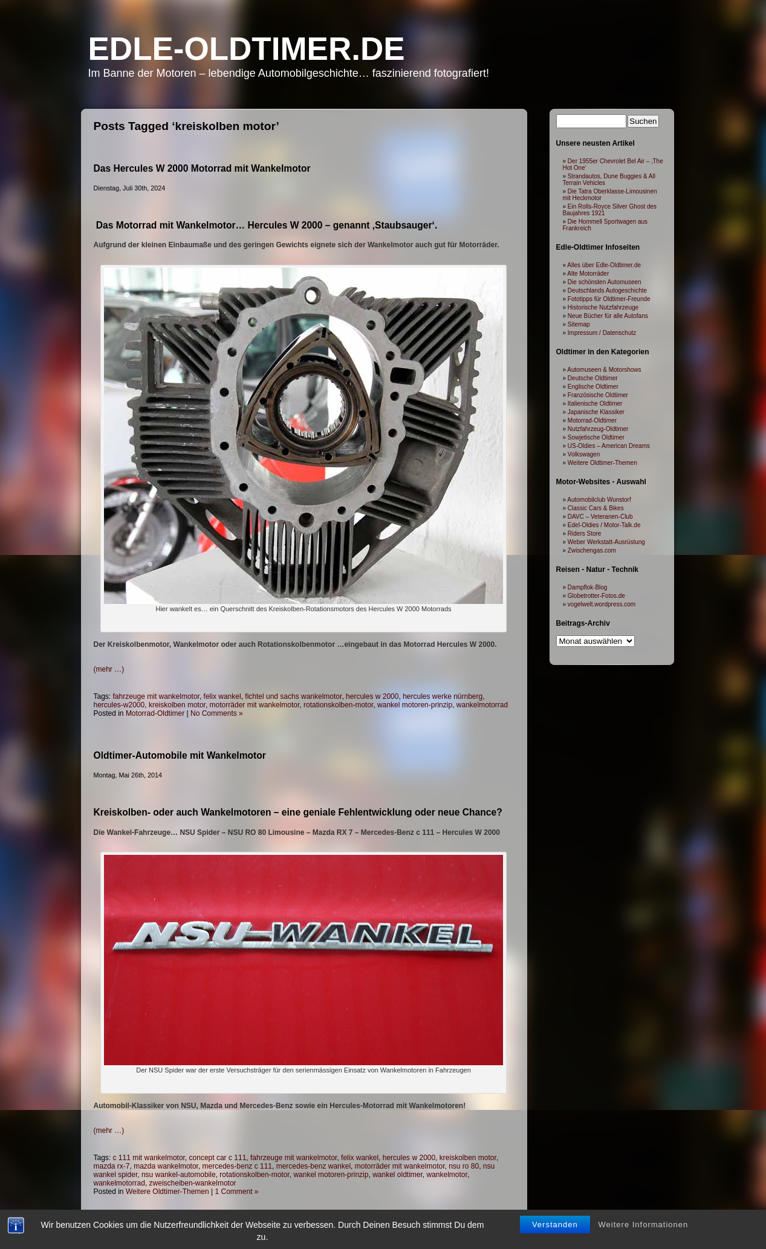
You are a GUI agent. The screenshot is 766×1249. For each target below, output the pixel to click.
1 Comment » (237, 1191)
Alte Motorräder (588, 273)
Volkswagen (584, 454)
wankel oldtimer (397, 1174)
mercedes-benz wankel (313, 1166)
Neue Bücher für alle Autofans (608, 316)
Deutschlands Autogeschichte (607, 290)
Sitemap (579, 324)
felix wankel (222, 696)
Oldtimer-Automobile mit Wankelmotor (180, 755)
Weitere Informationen (644, 1224)
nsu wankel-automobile (178, 1174)
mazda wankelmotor (166, 1166)
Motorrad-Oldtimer (155, 713)
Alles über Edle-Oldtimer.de (604, 265)
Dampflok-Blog (588, 587)
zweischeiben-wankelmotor (192, 1183)
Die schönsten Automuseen (604, 282)
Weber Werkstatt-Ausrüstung (606, 542)
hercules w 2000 (372, 696)
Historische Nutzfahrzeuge (603, 307)
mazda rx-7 (112, 1166)
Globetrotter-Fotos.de (596, 595)
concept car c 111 (218, 1157)
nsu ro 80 (464, 1166)
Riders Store (585, 533)
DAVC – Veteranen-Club (600, 516)
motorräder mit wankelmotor (255, 705)
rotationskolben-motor (338, 705)
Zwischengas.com (592, 550)
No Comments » (216, 713)
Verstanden (555, 1224)
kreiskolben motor (177, 705)
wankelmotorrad (482, 705)
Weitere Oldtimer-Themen (167, 1191)
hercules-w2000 (119, 705)
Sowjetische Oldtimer (596, 437)
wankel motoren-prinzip (414, 705)
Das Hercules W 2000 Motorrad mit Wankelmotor (202, 168)
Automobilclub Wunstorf (599, 499)
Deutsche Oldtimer (593, 378)
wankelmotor (447, 1174)
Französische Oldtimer (598, 395)
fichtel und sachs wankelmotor (293, 696)
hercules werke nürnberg (442, 696)
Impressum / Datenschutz (602, 332)
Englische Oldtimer (593, 386)
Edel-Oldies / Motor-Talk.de (604, 525)
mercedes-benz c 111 (237, 1166)
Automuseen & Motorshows (604, 369)
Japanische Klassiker (596, 412)
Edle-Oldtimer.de (246, 49)
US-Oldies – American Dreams (609, 446)
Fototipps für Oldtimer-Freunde (609, 299)
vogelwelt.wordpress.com (601, 604)
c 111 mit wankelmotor (149, 1157)
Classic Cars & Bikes (596, 508)
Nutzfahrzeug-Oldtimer (598, 429)
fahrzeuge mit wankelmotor (156, 696)
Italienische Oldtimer (595, 403)
